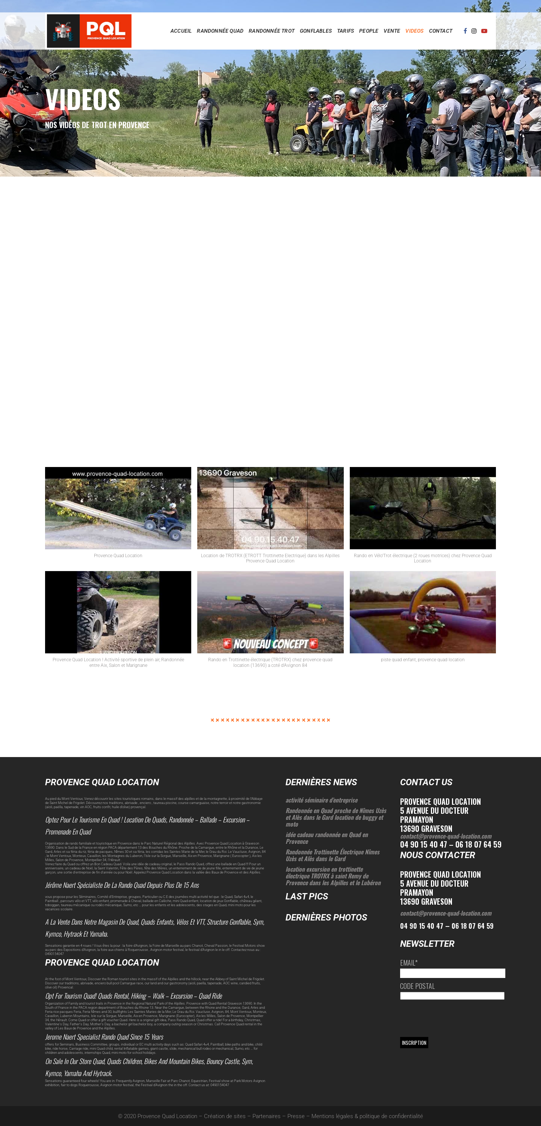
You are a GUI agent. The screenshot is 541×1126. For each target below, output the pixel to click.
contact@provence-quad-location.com (445, 835)
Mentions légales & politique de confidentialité (367, 1116)
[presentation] (457, 1018)
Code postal (417, 986)
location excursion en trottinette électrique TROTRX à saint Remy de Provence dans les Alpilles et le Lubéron (333, 876)
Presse (296, 1116)
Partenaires (266, 1116)
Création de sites (225, 1116)
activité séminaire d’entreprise (321, 799)
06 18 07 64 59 (473, 926)
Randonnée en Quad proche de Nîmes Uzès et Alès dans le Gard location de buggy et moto (336, 817)
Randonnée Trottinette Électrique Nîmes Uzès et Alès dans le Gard (332, 855)
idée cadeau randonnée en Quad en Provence (327, 838)
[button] (118, 516)
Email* (409, 962)
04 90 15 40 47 (421, 926)
